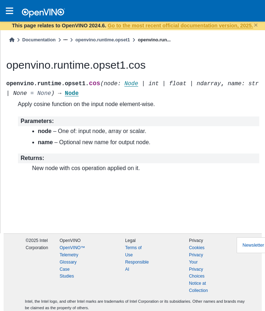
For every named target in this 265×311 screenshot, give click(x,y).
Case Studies (67, 273)
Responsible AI (137, 266)
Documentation (39, 39)
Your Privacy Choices (196, 269)
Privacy (196, 254)
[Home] (11, 40)
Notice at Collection (198, 287)
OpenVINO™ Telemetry (72, 251)
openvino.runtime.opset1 (102, 39)
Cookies (196, 247)
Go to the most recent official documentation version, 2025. (180, 25)
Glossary (68, 262)
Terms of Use (133, 251)
